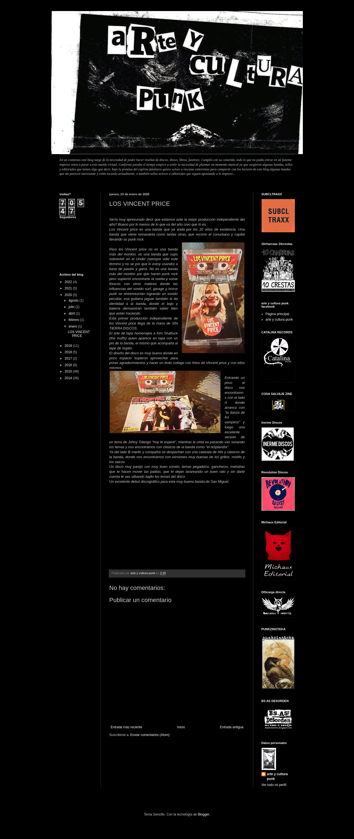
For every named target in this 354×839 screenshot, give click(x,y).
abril (72, 313)
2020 (69, 295)
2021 (69, 288)
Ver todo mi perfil (273, 785)
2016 (69, 365)
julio (72, 307)
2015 (69, 371)
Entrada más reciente (126, 727)
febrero (74, 320)
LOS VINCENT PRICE (79, 334)
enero (73, 326)
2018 (69, 352)
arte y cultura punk (279, 319)
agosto (74, 300)
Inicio (181, 727)
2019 (69, 346)
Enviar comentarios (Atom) (150, 735)
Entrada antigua (231, 727)
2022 (69, 282)
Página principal (277, 314)
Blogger (203, 814)
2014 (69, 378)
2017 (69, 358)
